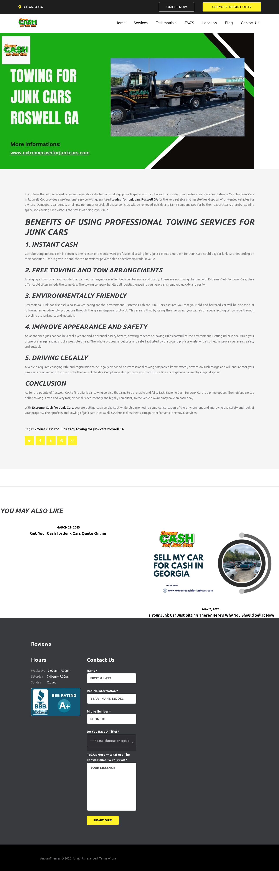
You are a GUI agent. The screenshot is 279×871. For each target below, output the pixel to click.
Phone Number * (111, 715)
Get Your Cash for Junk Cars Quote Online (68, 533)
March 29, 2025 (68, 527)
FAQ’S (189, 23)
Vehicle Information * (111, 694)
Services (141, 23)
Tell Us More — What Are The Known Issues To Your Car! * (111, 760)
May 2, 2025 (211, 609)
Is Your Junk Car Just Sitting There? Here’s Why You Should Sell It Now (210, 615)
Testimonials (166, 23)
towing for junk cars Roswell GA (100, 429)
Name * (111, 674)
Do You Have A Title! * (111, 740)
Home (120, 23)
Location (209, 23)
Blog (229, 23)
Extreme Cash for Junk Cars (53, 429)
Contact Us (250, 23)
